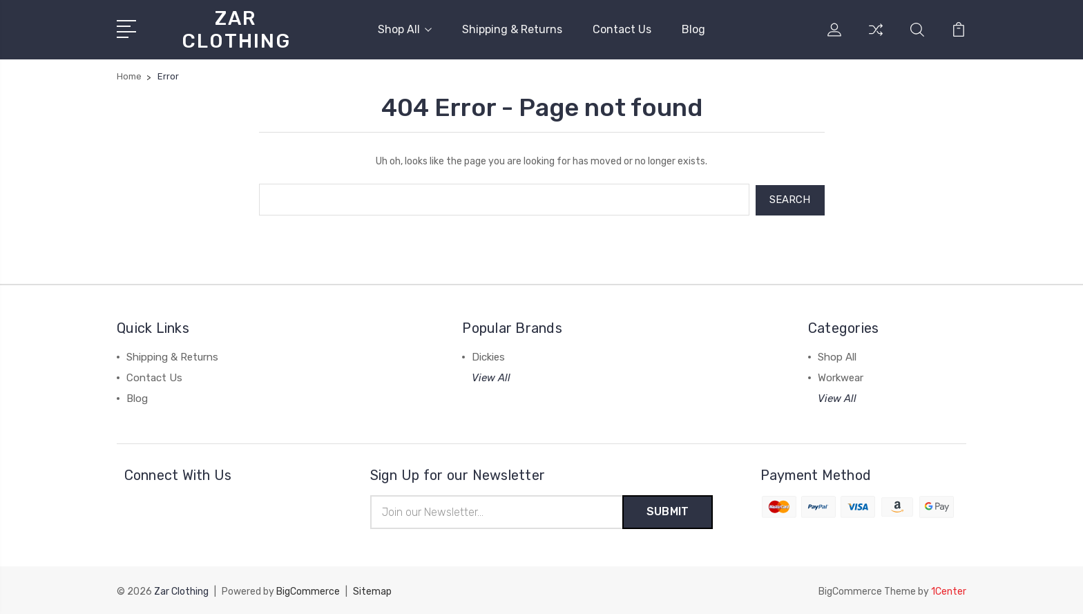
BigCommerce (308, 590)
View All (491, 376)
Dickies (488, 355)
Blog (693, 29)
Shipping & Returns (512, 29)
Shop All (405, 29)
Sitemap (372, 590)
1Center (948, 590)
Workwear (840, 376)
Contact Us (622, 29)
